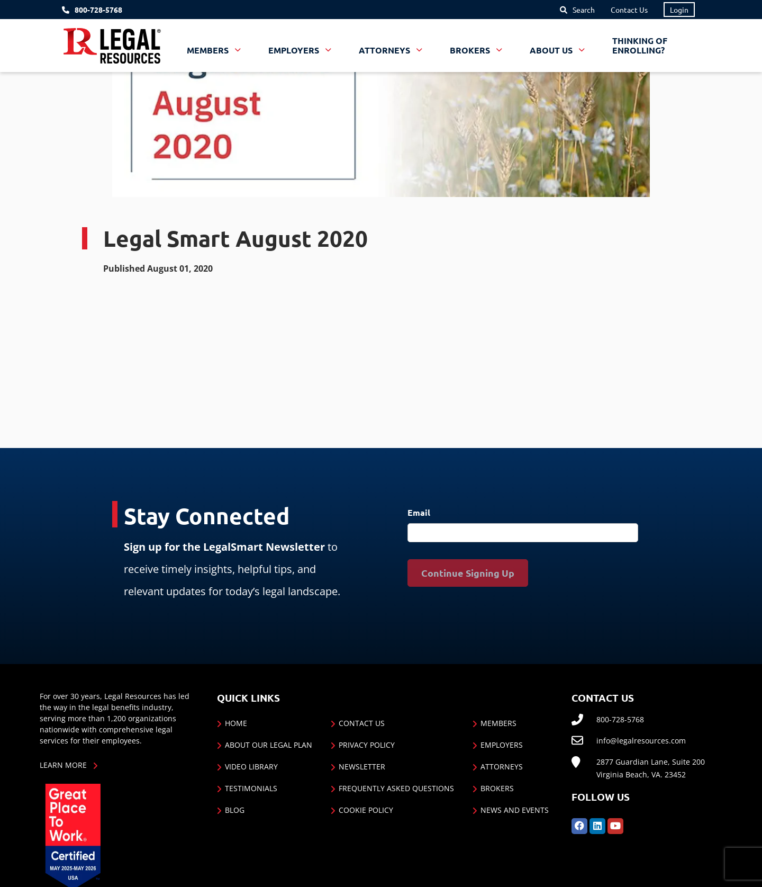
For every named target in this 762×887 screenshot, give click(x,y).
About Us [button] (552, 50)
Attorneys (501, 766)
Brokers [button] (471, 50)
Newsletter (362, 766)
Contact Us (629, 9)
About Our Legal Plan (268, 745)
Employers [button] (294, 50)
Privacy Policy (367, 745)
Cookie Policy (366, 810)
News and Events (514, 810)
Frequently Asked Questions (396, 788)
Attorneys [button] (385, 50)
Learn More (63, 765)
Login (679, 9)
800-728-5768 (98, 9)
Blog (234, 810)
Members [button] (209, 50)
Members (498, 723)
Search (584, 9)
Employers (501, 745)
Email (418, 512)
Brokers (497, 788)
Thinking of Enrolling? (639, 45)
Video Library (251, 766)
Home (236, 723)
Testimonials (251, 788)
